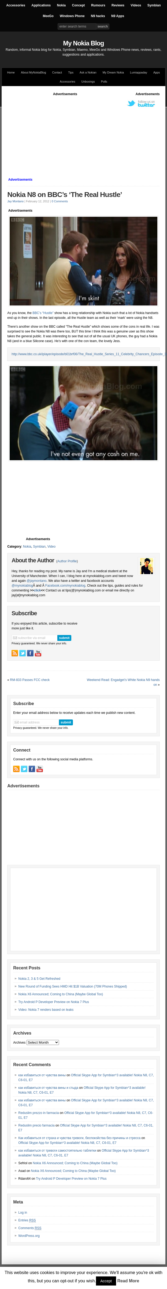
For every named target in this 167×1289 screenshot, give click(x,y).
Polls (104, 81)
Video (51, 546)
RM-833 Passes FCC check (30, 680)
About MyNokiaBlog (33, 72)
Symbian (154, 5)
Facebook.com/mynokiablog (65, 585)
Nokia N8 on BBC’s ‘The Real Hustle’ (64, 195)
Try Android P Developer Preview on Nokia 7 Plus (53, 1002)
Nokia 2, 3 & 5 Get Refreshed (39, 979)
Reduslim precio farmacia (36, 1125)
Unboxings (88, 81)
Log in (22, 1212)
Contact (57, 72)
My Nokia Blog (83, 43)
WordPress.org (29, 1236)
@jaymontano (36, 581)
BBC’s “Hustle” (43, 313)
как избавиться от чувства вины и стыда (48, 1088)
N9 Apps (117, 16)
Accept (106, 1281)
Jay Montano (15, 201)
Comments (29, 1228)
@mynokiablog (22, 585)
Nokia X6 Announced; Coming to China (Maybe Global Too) (60, 994)
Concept (78, 5)
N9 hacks (98, 16)
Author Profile (67, 561)
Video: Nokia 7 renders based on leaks (45, 1010)
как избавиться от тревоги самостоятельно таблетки (57, 1150)
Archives (19, 1042)
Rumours (98, 5)
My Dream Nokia (113, 72)
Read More (128, 1281)
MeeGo (48, 16)
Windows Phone (72, 16)
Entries (27, 1220)
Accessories (15, 5)
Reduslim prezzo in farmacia (38, 1113)
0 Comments (60, 201)
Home (11, 72)
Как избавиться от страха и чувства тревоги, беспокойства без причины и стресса (79, 1138)
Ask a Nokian (88, 72)
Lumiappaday (138, 72)
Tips (70, 72)
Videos (136, 5)
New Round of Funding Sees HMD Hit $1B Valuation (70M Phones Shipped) (72, 986)
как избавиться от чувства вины (42, 1075)
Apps (156, 72)
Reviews (118, 5)
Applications (41, 5)
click (37, 590)
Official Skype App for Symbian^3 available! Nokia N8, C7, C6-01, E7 (67, 1143)
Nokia (61, 5)
